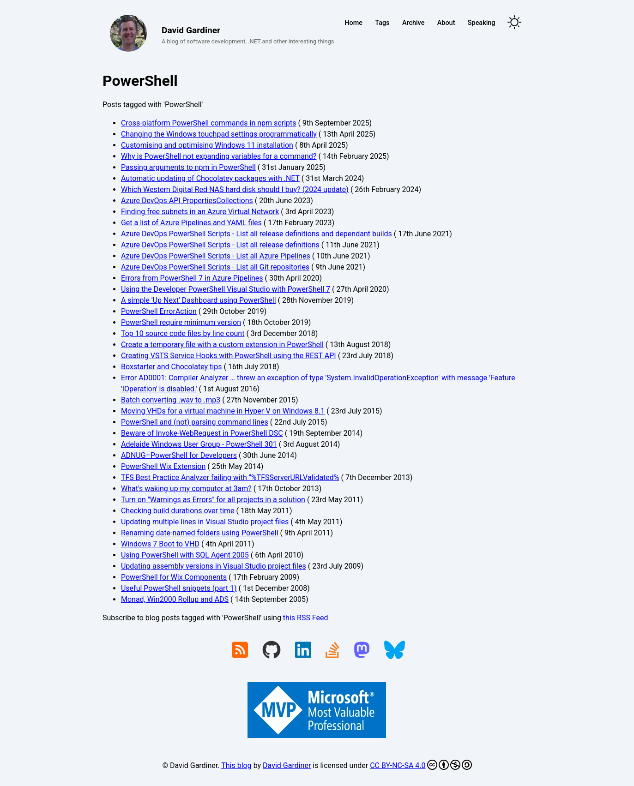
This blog (236, 765)
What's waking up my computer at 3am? (186, 488)
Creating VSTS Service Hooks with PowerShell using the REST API (228, 355)
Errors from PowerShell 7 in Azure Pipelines (192, 278)
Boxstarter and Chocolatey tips (171, 366)
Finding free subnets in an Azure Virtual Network (200, 211)
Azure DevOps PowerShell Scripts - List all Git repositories (215, 267)
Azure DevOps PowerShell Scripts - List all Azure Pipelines (215, 256)
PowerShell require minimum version (181, 322)
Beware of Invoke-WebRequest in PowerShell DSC (202, 433)
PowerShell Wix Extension (163, 466)
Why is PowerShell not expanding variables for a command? (218, 156)
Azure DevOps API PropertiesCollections (187, 200)
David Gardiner (287, 765)
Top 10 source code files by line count (182, 333)
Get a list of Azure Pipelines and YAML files (191, 222)
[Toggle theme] (514, 23)
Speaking (481, 23)
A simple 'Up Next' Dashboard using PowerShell (198, 300)
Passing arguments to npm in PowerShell (188, 167)
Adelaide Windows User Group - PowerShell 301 (199, 444)
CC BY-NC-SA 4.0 (420, 765)
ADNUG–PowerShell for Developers (179, 455)
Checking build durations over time (178, 510)
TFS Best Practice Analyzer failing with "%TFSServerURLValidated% (230, 477)
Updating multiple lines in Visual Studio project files (205, 521)
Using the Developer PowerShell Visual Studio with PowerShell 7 (225, 289)
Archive (413, 23)
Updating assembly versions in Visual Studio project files (213, 566)
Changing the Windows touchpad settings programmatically (219, 134)
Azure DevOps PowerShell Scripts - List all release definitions (220, 244)
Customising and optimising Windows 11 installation (207, 145)
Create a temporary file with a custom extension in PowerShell (222, 344)
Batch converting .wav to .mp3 (170, 400)
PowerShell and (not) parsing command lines (194, 422)
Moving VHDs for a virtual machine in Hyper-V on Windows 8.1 (223, 411)
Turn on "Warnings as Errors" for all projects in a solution (213, 499)
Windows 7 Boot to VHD (160, 544)
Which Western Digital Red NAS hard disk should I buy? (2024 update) (235, 189)
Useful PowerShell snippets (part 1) (179, 588)
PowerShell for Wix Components (174, 577)
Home (353, 23)
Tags (382, 23)
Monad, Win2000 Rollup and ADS (175, 599)
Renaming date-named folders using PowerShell (199, 532)
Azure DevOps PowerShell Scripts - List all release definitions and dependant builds (256, 233)
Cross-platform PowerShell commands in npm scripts (208, 123)
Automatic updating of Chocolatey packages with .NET (210, 178)
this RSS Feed (305, 617)
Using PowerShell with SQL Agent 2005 (185, 555)
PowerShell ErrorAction (159, 311)
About (446, 23)
